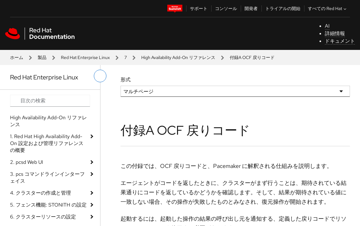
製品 (42, 57)
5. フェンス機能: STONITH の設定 (48, 205)
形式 (126, 79)
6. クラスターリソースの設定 (43, 216)
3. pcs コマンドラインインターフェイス (47, 177)
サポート (198, 8)
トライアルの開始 (282, 8)
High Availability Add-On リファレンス (178, 57)
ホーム (16, 57)
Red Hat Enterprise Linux (85, 57)
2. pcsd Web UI (26, 162)
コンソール (226, 8)
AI (327, 26)
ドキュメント (340, 41)
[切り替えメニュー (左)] (100, 76)
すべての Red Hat (328, 8)
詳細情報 (335, 33)
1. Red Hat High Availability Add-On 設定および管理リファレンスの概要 (46, 143)
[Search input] (50, 101)
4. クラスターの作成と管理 (40, 193)
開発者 (251, 8)
